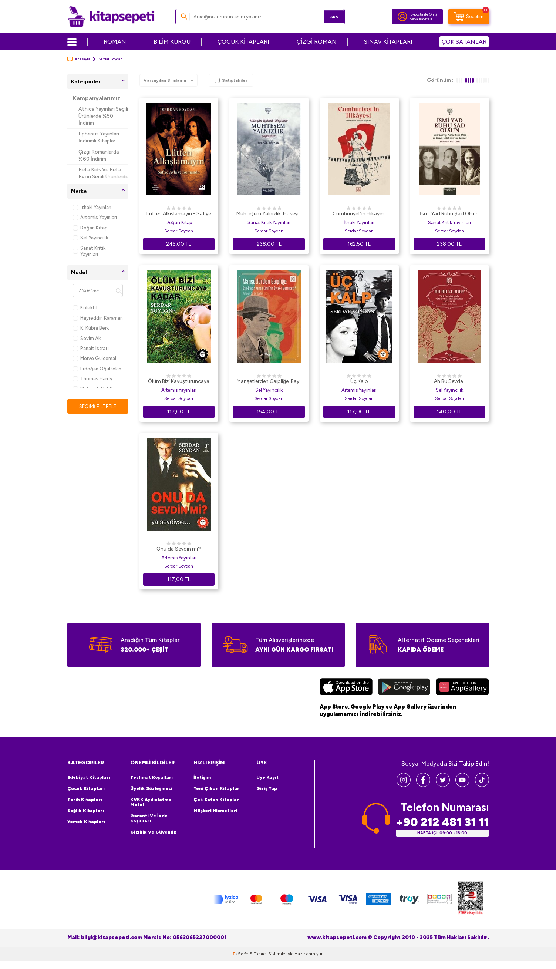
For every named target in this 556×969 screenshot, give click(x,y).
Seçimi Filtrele (98, 406)
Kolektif (85, 307)
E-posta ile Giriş (423, 14)
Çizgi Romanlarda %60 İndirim (98, 155)
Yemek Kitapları (86, 821)
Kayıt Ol (425, 19)
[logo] (111, 17)
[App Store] (346, 687)
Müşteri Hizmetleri (215, 810)
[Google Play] (404, 687)
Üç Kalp (359, 381)
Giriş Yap (266, 788)
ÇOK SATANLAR (464, 41)
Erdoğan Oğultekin (97, 368)
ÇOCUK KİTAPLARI (243, 41)
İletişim (202, 777)
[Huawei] (462, 687)
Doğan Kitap (90, 228)
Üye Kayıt (267, 777)
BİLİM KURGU (172, 41)
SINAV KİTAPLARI (388, 41)
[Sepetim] (468, 16)
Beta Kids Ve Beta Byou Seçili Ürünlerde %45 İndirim (103, 176)
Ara (328, 16)
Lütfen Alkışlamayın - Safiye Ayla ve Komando (178, 214)
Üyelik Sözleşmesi (151, 788)
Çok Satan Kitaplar (216, 799)
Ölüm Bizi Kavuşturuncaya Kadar (178, 382)
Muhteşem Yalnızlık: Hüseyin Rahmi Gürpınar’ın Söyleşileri (269, 214)
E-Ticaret (258, 953)
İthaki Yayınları (92, 207)
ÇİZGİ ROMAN (317, 41)
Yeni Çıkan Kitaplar (216, 788)
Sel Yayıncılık (90, 237)
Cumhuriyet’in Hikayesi (359, 214)
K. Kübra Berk (91, 328)
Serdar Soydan (178, 230)
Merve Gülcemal (94, 358)
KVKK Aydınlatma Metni (150, 802)
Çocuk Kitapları (86, 788)
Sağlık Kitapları (85, 810)
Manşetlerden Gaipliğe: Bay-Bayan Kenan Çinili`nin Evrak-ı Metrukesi (269, 382)
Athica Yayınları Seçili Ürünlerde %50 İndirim (103, 116)
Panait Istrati (91, 348)
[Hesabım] (402, 16)
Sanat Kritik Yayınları (89, 251)
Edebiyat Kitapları (88, 777)
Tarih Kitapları (84, 799)
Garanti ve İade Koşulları (149, 818)
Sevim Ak (87, 338)
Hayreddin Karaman (98, 318)
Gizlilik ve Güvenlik (153, 832)
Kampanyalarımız (96, 98)
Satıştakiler (231, 80)
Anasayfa (78, 59)
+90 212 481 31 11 (442, 822)
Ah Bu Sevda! (449, 381)
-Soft (240, 953)
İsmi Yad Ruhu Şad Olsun (449, 214)
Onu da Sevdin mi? (178, 549)
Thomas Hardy (92, 378)
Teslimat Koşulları (151, 777)
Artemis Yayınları (95, 217)
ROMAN (115, 41)
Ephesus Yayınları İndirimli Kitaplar (98, 137)
